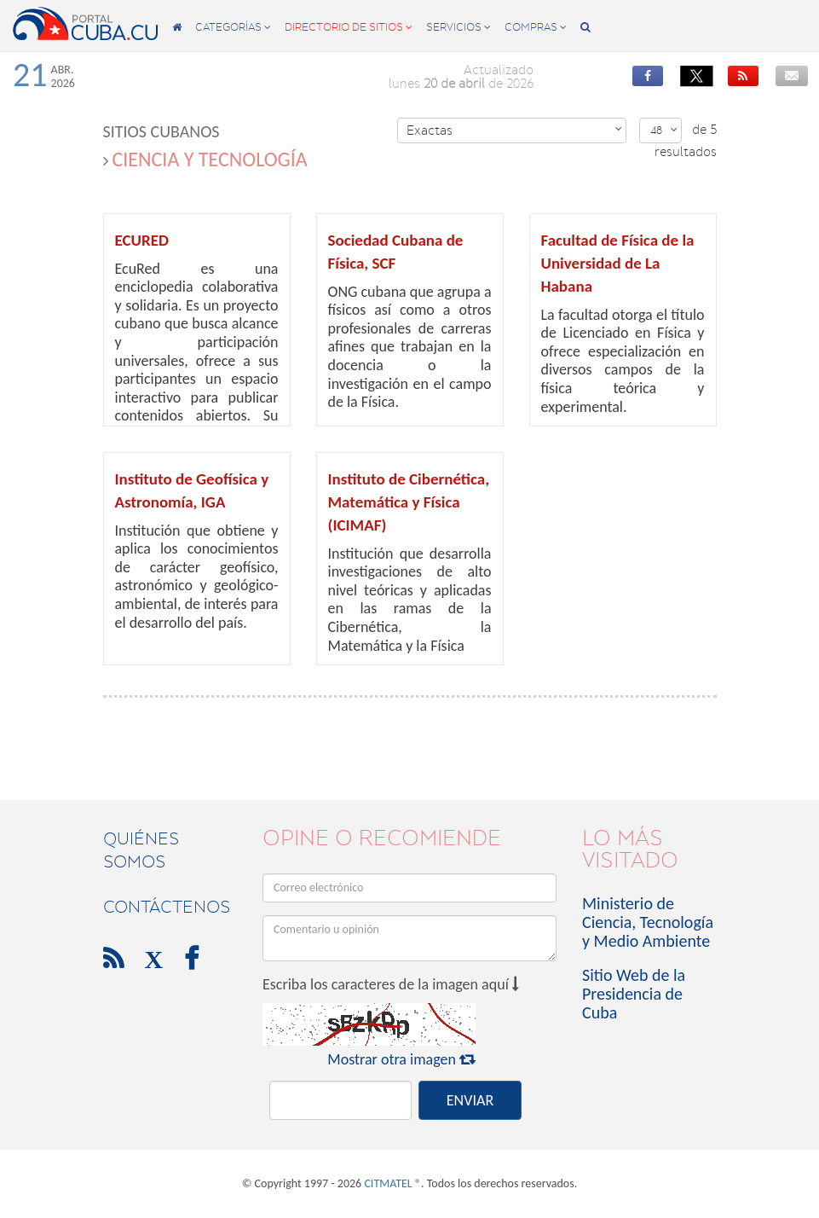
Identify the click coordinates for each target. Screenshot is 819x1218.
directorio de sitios (348, 26)
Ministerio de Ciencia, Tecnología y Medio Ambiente (647, 922)
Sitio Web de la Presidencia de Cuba (633, 994)
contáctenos (166, 906)
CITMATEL (388, 1183)
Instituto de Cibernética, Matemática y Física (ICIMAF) (409, 502)
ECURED (142, 240)
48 (664, 130)
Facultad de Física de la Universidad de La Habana (618, 263)
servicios (458, 26)
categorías (233, 26)
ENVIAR (470, 1100)
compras (536, 26)
